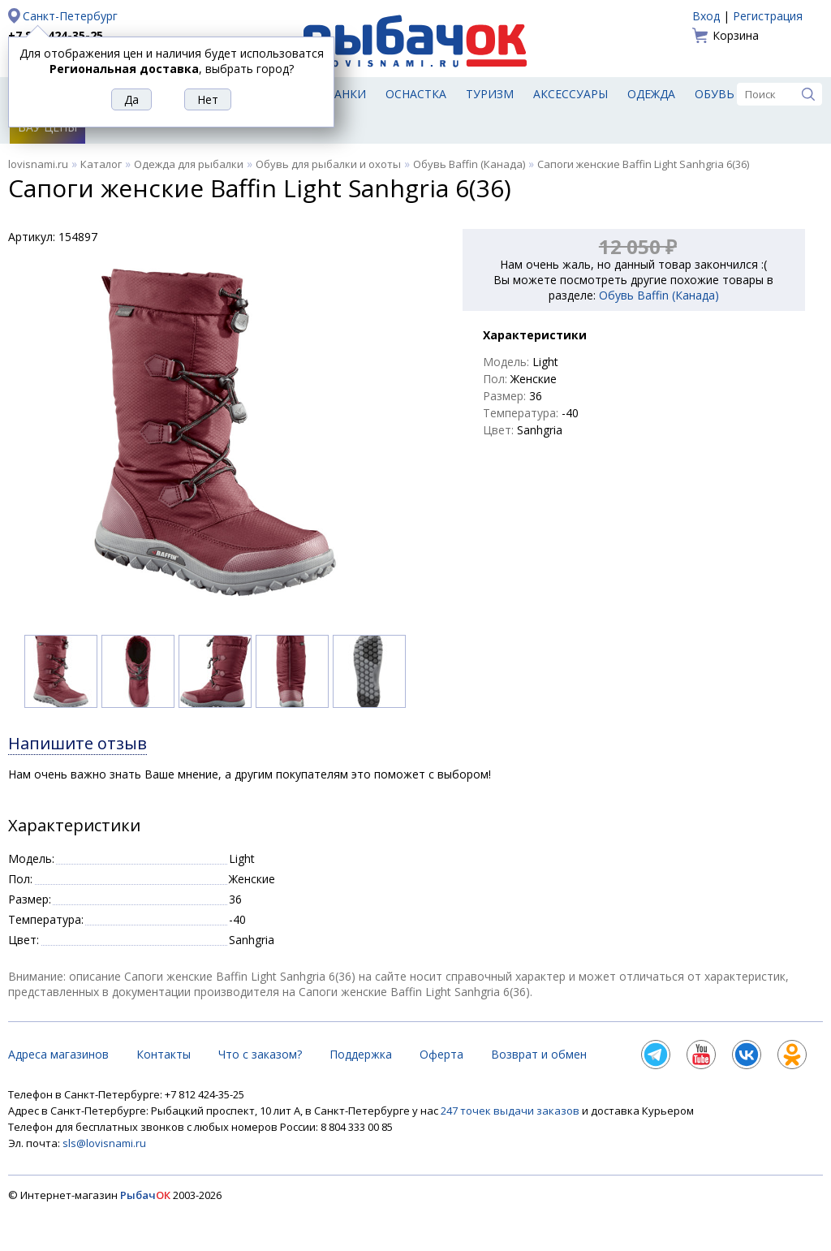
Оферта (441, 1054)
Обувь (714, 93)
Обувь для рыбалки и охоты (328, 164)
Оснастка (415, 93)
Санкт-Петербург (70, 16)
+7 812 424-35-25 (55, 35)
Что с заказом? (260, 1054)
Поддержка (360, 1054)
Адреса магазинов (58, 1054)
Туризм (490, 93)
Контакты (163, 1054)
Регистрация (768, 16)
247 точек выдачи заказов (511, 1110)
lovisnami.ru (38, 164)
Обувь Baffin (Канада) (469, 164)
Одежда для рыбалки (188, 164)
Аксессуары (570, 93)
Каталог (101, 164)
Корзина (736, 35)
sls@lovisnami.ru (104, 1143)
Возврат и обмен (539, 1054)
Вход (706, 16)
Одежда (651, 93)
